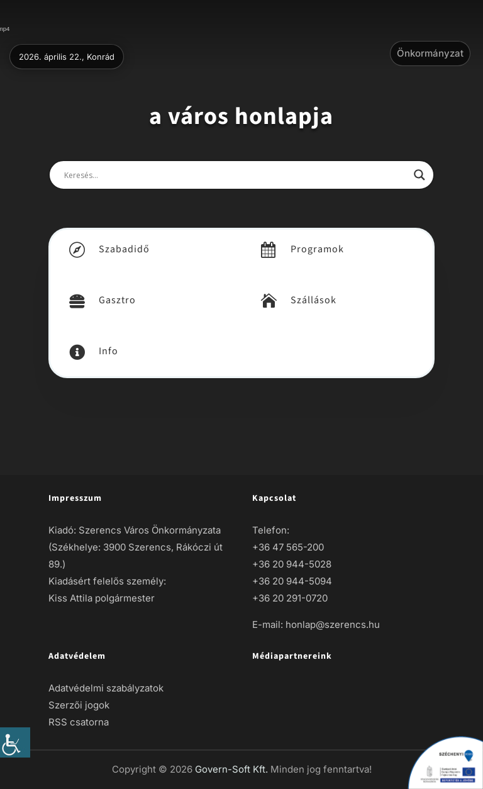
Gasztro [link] (117, 300)
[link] (15, 742)
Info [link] (108, 351)
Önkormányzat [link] (430, 53)
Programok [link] (317, 249)
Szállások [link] (313, 300)
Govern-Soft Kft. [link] (232, 769)
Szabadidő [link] (124, 249)
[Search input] (236, 175)
